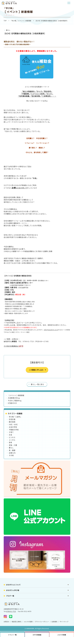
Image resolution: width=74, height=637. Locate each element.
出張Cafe (12, 453)
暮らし (8, 30)
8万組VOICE (12, 403)
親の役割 (12, 422)
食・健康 (12, 450)
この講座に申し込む (36, 370)
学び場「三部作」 (15, 417)
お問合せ (6, 622)
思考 (10, 442)
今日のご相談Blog (14, 400)
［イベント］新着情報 (16, 395)
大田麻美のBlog (14, 398)
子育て (11, 432)
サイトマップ (64, 622)
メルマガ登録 (28, 622)
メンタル (12, 440)
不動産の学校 (14, 430)
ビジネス (12, 437)
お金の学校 (13, 427)
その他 (11, 455)
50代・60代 (13, 424)
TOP (5, 21)
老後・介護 (13, 445)
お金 (10, 435)
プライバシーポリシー (42, 622)
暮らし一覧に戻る (37, 384)
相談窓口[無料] (16, 622)
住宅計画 (12, 419)
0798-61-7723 (11, 611)
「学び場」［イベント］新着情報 (20, 21)
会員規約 (54, 622)
